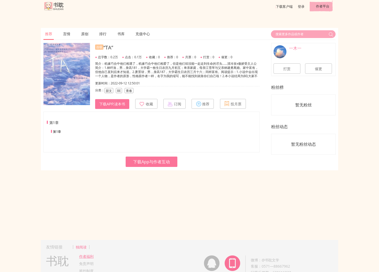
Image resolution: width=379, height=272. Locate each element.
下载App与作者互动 (151, 162)
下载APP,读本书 (112, 104)
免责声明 (86, 263)
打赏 (287, 69)
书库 (121, 33)
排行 (103, 33)
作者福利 (86, 256)
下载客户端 (284, 6)
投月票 (232, 103)
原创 (84, 33)
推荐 (48, 33)
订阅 (174, 103)
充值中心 (142, 33)
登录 (301, 6)
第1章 (57, 131)
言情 (66, 33)
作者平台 (322, 6)
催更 (318, 69)
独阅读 (81, 247)
